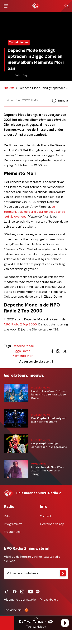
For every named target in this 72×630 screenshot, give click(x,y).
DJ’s (7, 516)
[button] (65, 623)
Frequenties (12, 531)
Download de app (52, 524)
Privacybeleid (49, 599)
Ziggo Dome (21, 351)
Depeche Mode (23, 345)
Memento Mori (22, 355)
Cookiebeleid (13, 610)
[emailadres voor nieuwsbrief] (36, 573)
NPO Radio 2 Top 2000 (20, 324)
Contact (45, 516)
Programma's (13, 524)
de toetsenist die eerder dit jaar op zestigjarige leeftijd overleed (34, 211)
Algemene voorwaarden (20, 599)
